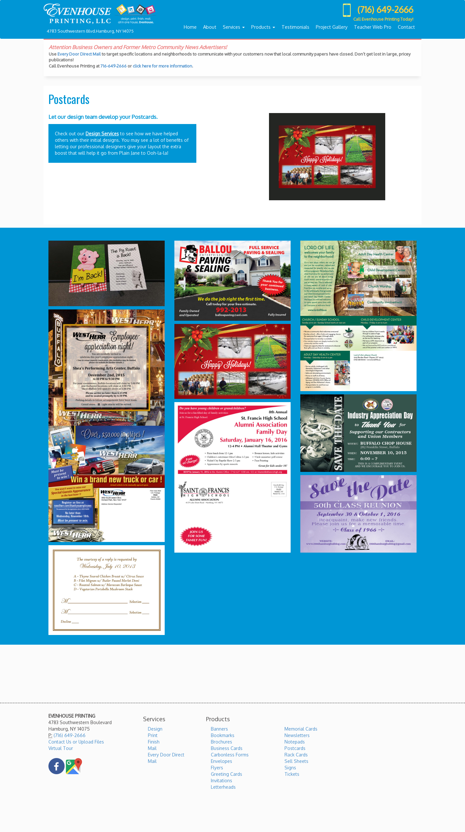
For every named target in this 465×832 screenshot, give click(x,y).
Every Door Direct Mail (79, 54)
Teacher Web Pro (372, 27)
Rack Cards (296, 754)
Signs (290, 767)
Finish (154, 741)
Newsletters (297, 735)
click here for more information (162, 65)
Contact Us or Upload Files (76, 741)
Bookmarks (222, 735)
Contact (406, 27)
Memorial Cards (300, 729)
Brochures (221, 741)
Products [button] (263, 27)
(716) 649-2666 (70, 735)
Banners (219, 729)
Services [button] (234, 27)
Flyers (217, 767)
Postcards (294, 748)
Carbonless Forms (230, 754)
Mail (152, 748)
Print (153, 735)
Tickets (291, 774)
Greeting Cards (226, 774)
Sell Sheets (296, 761)
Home (190, 27)
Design (155, 729)
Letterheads (223, 787)
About (209, 27)
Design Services (102, 133)
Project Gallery (331, 27)
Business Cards (227, 748)
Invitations (221, 780)
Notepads (294, 741)
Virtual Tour (60, 748)
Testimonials (295, 27)
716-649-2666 (113, 65)
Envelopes (221, 761)
